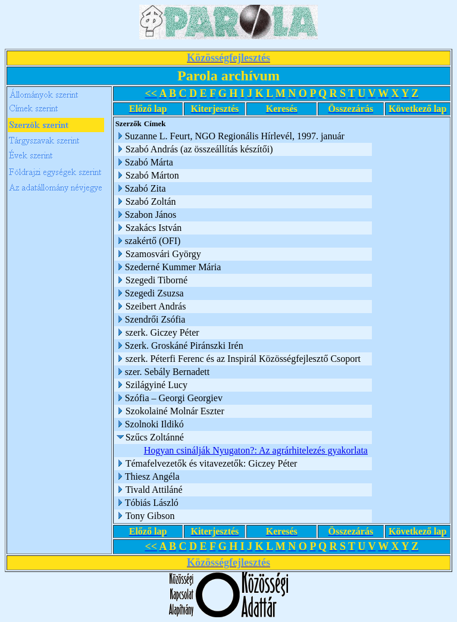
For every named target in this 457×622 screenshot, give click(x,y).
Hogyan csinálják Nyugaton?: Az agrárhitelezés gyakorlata (256, 450)
